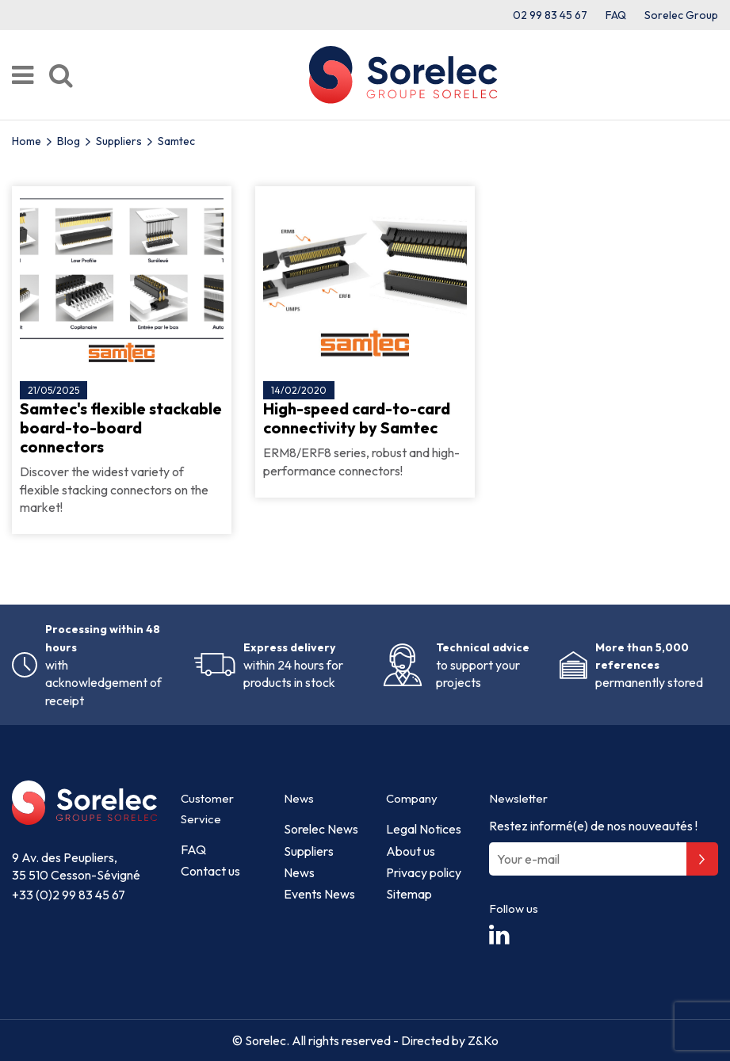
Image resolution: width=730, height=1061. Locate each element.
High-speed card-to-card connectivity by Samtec (356, 418)
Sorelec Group (681, 15)
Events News (319, 894)
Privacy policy (423, 872)
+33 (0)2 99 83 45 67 (68, 895)
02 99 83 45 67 (550, 15)
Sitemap (409, 894)
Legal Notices (423, 829)
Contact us (210, 871)
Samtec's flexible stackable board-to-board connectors (121, 427)
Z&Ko (482, 1040)
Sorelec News (321, 829)
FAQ (616, 15)
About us (410, 851)
